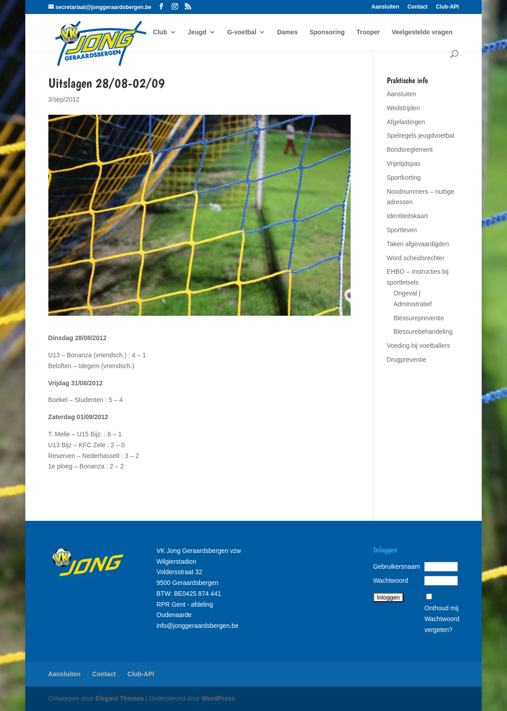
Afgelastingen (406, 122)
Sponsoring (327, 32)
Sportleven (402, 230)
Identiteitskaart (407, 216)
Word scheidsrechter (416, 258)
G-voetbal (242, 32)
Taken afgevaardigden (418, 244)
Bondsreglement (410, 149)
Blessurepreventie (419, 318)
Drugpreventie (407, 359)
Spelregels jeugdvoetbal (420, 135)
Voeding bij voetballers (418, 345)
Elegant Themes (119, 698)
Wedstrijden (403, 108)
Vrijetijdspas (404, 163)
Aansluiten (385, 7)
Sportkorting (404, 177)
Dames (287, 32)
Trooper (368, 32)
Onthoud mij (441, 608)
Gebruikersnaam (396, 566)
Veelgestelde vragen (422, 32)
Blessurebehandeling (423, 331)
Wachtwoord (390, 580)
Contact (418, 7)
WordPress (218, 698)
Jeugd (197, 32)
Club (160, 32)
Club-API (447, 7)
